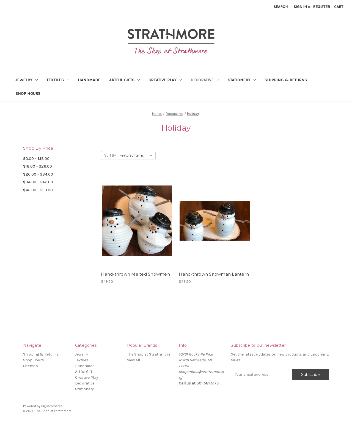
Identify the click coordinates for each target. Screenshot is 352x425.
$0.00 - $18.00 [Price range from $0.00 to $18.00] (36, 158)
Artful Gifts (124, 79)
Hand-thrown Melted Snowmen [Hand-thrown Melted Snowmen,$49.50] (135, 274)
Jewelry (26, 79)
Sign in (300, 6)
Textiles (57, 79)
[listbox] (137, 155)
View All (133, 360)
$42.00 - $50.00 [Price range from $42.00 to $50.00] (38, 189)
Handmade (89, 79)
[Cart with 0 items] (338, 7)
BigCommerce (52, 406)
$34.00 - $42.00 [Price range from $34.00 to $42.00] (38, 181)
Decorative (205, 79)
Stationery (242, 79)
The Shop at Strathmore (148, 354)
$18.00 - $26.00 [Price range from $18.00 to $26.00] (37, 166)
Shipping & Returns (286, 79)
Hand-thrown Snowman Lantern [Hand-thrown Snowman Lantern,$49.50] (214, 274)
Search (281, 6)
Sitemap (30, 366)
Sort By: (110, 155)
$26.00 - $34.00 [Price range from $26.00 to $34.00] (38, 174)
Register (321, 6)
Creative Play (165, 79)
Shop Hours (27, 93)
